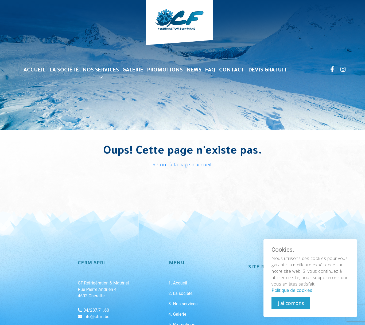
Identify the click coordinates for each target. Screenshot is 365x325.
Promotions (165, 71)
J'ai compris (291, 303)
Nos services (101, 71)
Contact (231, 71)
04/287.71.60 (93, 310)
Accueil (35, 71)
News (194, 71)
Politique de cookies (291, 290)
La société (64, 71)
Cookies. (282, 249)
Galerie (132, 71)
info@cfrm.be (93, 316)
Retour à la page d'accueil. (183, 164)
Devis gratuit (267, 71)
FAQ (210, 71)
